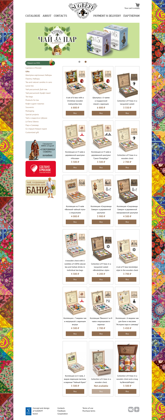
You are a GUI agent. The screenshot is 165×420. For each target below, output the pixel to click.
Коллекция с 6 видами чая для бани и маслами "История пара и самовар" (127, 321)
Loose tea (30, 85)
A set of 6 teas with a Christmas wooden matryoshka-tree (75, 100)
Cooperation (62, 413)
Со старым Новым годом (36, 128)
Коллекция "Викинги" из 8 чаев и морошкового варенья (101, 321)
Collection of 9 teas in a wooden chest (127, 157)
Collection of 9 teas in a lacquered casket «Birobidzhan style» (101, 267)
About (47, 16)
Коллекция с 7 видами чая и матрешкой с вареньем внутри (75, 321)
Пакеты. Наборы (33, 78)
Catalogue (33, 16)
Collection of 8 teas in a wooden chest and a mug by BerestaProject (127, 379)
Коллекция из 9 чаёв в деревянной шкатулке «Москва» (75, 155)
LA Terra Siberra (32, 121)
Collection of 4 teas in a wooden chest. (101, 380)
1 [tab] (78, 60)
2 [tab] (84, 60)
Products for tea (32, 100)
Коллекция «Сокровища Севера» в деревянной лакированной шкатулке (127, 209)
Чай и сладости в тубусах (36, 118)
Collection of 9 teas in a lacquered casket (127, 102)
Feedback (61, 411)
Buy (75, 113)
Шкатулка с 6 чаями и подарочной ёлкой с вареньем (101, 100)
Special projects (32, 114)
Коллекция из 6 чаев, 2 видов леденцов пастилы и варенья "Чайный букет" (75, 379)
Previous (23, 40)
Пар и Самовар (32, 125)
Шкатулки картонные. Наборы (39, 75)
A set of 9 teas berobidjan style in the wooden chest (127, 268)
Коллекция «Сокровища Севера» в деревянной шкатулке (101, 209)
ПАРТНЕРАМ (131, 16)
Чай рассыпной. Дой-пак (36, 89)
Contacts (60, 16)
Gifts (27, 71)
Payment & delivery (107, 16)
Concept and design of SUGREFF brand (41, 411)
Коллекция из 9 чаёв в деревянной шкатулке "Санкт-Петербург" (101, 155)
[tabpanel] (82, 40)
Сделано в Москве (33, 68)
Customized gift (32, 132)
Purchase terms (88, 411)
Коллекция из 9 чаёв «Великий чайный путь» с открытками (75, 209)
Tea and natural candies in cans (39, 82)
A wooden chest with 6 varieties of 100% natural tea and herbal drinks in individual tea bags (75, 265)
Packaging (30, 111)
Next (141, 40)
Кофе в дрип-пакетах (35, 103)
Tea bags (29, 96)
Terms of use (87, 408)
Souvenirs (30, 107)
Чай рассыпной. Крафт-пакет (38, 93)
